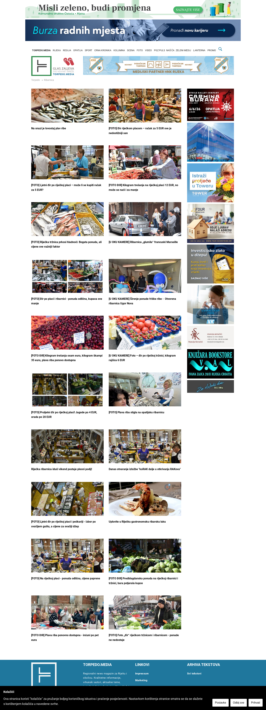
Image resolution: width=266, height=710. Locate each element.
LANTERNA (199, 50)
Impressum (142, 673)
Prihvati (255, 702)
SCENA (131, 50)
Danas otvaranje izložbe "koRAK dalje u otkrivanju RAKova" (145, 469)
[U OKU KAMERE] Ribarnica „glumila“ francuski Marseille (143, 242)
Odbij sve (238, 702)
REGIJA (67, 50)
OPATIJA (78, 50)
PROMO (211, 50)
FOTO (140, 50)
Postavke (220, 702)
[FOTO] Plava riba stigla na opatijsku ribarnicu (136, 412)
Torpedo (35, 80)
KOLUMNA (119, 50)
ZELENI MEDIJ (183, 50)
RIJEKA (57, 50)
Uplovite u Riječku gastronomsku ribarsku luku (137, 521)
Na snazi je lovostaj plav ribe (48, 128)
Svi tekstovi (194, 673)
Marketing (141, 680)
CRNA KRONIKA (102, 50)
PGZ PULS (159, 50)
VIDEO (148, 50)
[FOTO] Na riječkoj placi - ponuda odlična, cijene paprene (65, 578)
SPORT (88, 50)
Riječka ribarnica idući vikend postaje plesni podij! (61, 469)
